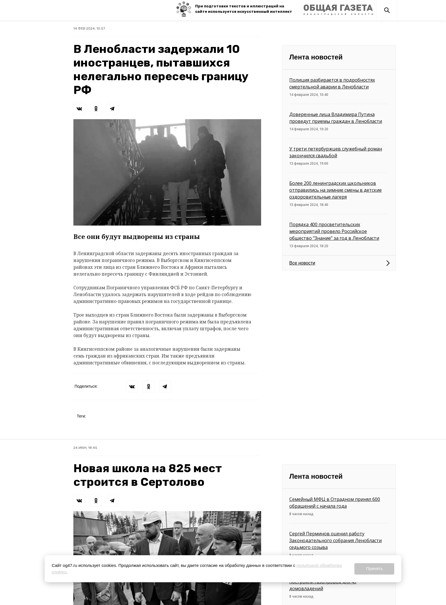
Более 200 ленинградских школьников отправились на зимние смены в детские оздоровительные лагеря (335, 190)
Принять (374, 568)
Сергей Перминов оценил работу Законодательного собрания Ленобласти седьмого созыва (335, 540)
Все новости (302, 263)
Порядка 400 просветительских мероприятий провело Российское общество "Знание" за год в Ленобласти (334, 231)
